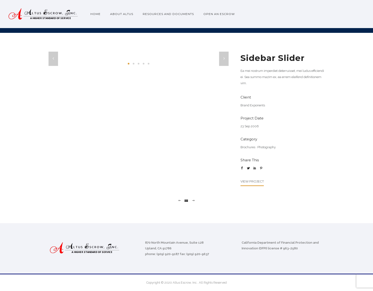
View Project (252, 181)
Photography (266, 147)
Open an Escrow (219, 14)
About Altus (121, 14)
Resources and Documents (168, 14)
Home (95, 14)
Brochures (247, 147)
